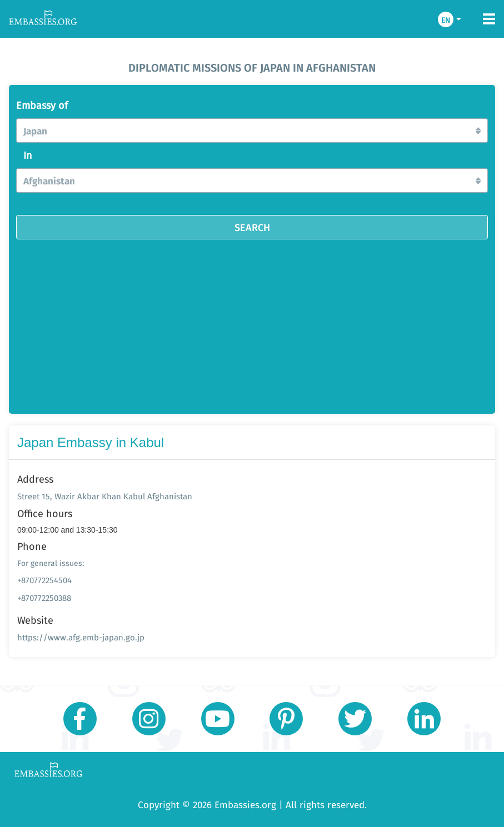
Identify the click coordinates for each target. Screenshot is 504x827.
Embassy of (42, 105)
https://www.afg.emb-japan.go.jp (80, 637)
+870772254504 (44, 580)
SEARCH (252, 227)
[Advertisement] (264, 322)
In (27, 155)
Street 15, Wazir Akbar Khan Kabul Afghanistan (104, 496)
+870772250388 (44, 598)
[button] (252, 130)
